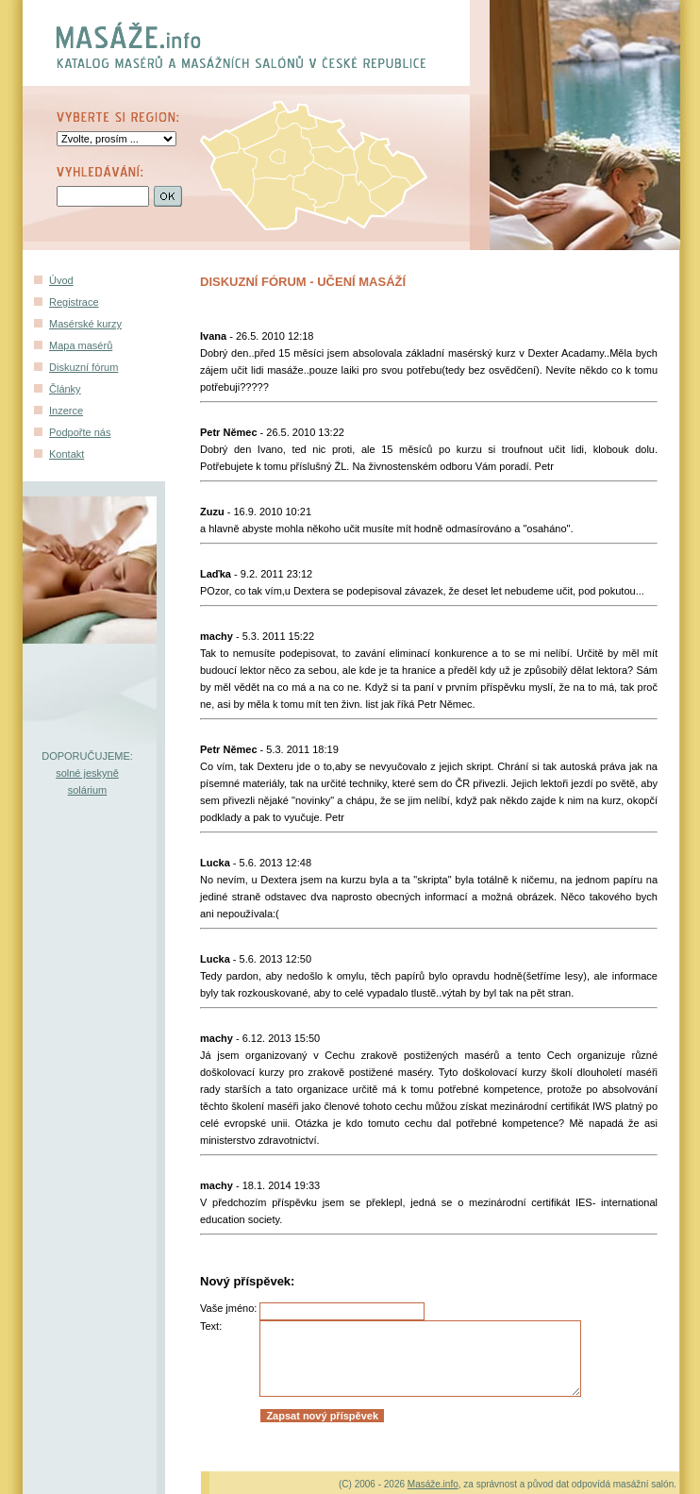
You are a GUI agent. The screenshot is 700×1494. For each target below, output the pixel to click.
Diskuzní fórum (83, 367)
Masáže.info (433, 1484)
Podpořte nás (79, 432)
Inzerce (66, 410)
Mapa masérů (80, 345)
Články (65, 388)
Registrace (74, 302)
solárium (88, 790)
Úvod (61, 280)
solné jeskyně (87, 773)
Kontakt (66, 454)
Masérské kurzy (85, 323)
